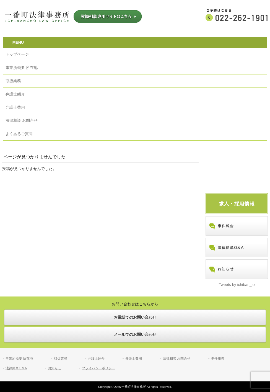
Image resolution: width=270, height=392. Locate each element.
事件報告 (217, 358)
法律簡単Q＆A (16, 368)
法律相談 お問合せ (176, 358)
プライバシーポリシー (98, 368)
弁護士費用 (133, 358)
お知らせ (54, 368)
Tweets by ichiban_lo (237, 284)
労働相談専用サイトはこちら (108, 16)
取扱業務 (60, 358)
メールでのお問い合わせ (135, 334)
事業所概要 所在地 (19, 358)
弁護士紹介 (96, 358)
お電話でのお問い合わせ (135, 317)
